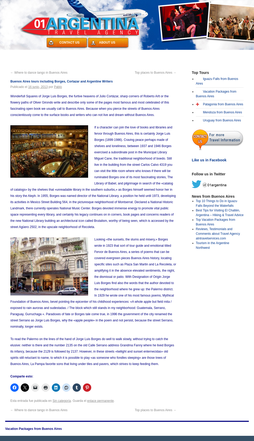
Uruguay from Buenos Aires (222, 120)
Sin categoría (62, 401)
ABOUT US (107, 42)
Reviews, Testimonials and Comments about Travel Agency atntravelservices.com (218, 233)
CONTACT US (69, 42)
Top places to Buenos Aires (155, 72)
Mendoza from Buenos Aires (222, 112)
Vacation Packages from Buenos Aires (38, 53)
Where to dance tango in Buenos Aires (38, 72)
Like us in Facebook (209, 160)
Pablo (58, 87)
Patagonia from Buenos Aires (223, 104)
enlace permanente (100, 401)
